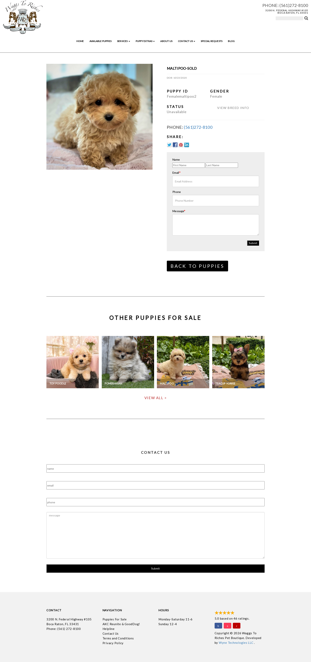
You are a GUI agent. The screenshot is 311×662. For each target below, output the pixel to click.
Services (123, 41)
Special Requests (211, 41)
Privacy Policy (113, 643)
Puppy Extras (145, 41)
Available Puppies (100, 41)
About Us (166, 41)
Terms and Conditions (118, 638)
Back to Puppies (197, 266)
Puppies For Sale (115, 619)
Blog (231, 41)
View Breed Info (233, 108)
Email (176, 172)
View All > (155, 398)
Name (176, 159)
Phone (176, 192)
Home (80, 41)
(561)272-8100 (293, 5)
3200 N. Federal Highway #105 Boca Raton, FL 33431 (286, 11)
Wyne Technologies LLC (236, 642)
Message (178, 211)
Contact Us (186, 41)
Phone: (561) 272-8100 (63, 629)
